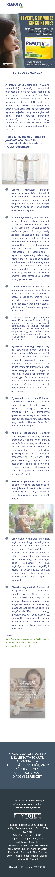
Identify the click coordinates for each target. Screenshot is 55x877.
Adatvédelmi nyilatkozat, (25, 835)
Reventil (18, 855)
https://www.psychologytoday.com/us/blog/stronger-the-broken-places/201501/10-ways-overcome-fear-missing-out (27, 642)
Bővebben (27, 700)
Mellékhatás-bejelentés (27, 807)
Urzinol (43, 855)
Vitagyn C (23, 859)
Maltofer (34, 845)
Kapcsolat (33, 842)
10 (29, 707)
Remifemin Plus (29, 852)
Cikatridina (12, 845)
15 (35, 707)
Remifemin (13, 852)
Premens (31, 849)
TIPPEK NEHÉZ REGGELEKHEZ (27, 686)
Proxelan (42, 849)
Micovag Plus (18, 849)
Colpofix (24, 845)
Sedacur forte (31, 855)
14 (34, 707)
